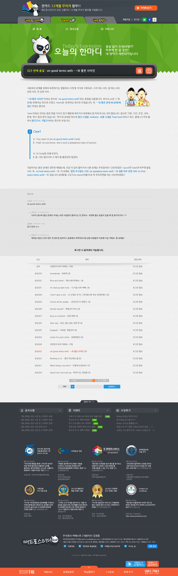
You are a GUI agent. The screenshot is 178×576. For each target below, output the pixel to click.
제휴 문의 (152, 546)
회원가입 (126, 20)
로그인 (136, 20)
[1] (151, 427)
